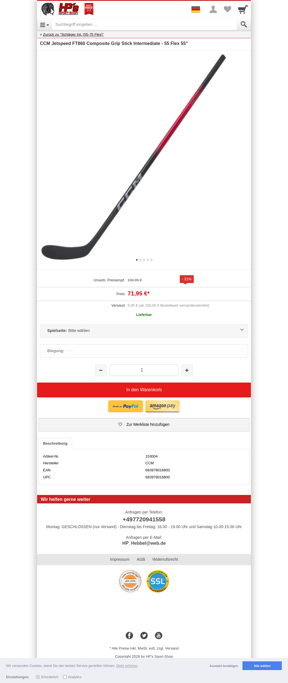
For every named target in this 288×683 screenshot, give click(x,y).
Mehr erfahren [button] (127, 666)
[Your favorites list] (227, 9)
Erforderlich (49, 677)
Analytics (75, 677)
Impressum (119, 559)
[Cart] (243, 9)
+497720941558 (144, 519)
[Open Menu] (45, 24)
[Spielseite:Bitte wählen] (144, 331)
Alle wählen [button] (262, 666)
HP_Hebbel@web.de (144, 543)
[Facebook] (129, 635)
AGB (141, 559)
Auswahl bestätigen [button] (224, 666)
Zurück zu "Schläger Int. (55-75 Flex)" (73, 34)
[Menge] (144, 370)
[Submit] (243, 24)
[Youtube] (158, 635)
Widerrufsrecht (165, 559)
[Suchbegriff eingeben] (144, 24)
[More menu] (213, 9)
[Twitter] (144, 635)
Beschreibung (55, 443)
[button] (144, 424)
